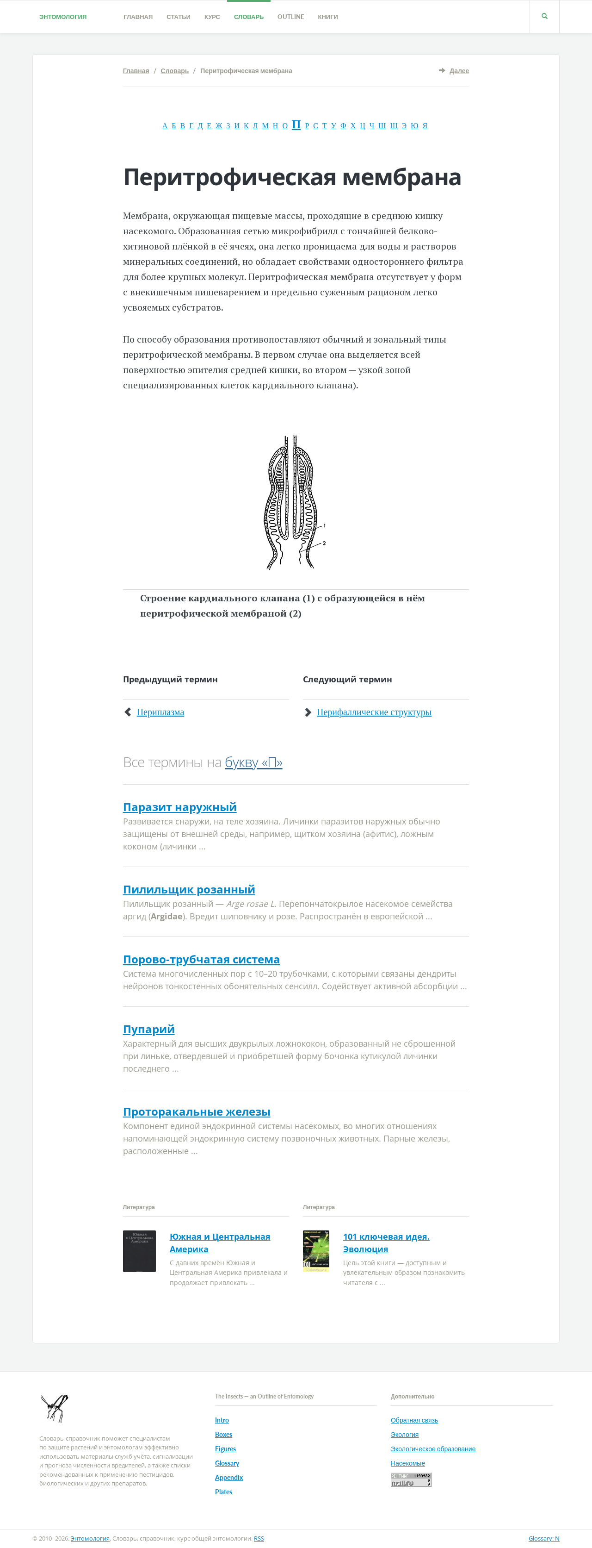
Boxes (223, 1434)
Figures (225, 1449)
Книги (328, 16)
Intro (222, 1420)
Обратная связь (414, 1420)
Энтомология (62, 16)
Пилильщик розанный (189, 889)
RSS (259, 1538)
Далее (459, 71)
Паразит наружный (180, 806)
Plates (223, 1492)
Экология (405, 1434)
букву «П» (253, 761)
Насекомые (408, 1463)
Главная (138, 16)
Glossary (227, 1463)
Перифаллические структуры (374, 712)
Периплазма (161, 712)
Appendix (229, 1477)
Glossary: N (544, 1538)
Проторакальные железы (197, 1111)
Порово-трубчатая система (201, 959)
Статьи (178, 16)
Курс (212, 16)
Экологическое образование (433, 1449)
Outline (291, 16)
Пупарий (149, 1028)
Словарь (249, 16)
